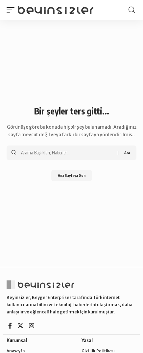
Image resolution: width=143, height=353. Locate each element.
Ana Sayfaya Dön (71, 175)
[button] (12, 10)
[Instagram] (31, 326)
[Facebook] (10, 326)
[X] (20, 326)
